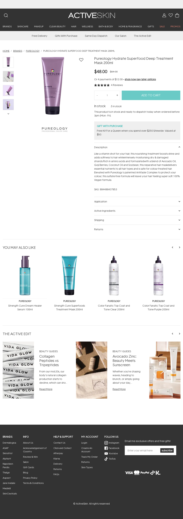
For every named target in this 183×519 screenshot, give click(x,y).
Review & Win (30, 456)
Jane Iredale (9, 483)
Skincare (22, 26)
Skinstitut (8, 453)
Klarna (56, 458)
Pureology (25, 301)
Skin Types (87, 467)
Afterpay (58, 453)
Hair (73, 26)
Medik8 (7, 488)
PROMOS (175, 26)
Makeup (38, 26)
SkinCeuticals (10, 493)
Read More (45, 389)
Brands (7, 26)
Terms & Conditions (33, 483)
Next (8, 113)
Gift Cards (28, 467)
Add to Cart (151, 95)
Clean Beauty (57, 26)
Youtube (113, 453)
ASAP (5, 448)
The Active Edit (142, 35)
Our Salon (120, 35)
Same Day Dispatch (96, 35)
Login (84, 442)
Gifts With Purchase (66, 35)
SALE (162, 26)
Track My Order (89, 456)
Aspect (7, 477)
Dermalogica (9, 442)
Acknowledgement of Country (35, 449)
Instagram (114, 442)
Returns (57, 469)
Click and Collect (62, 448)
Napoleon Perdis (8, 465)
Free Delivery (39, 35)
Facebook (114, 448)
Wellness (87, 26)
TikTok (112, 458)
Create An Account (86, 449)
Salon (26, 462)
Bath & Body (106, 26)
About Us (28, 442)
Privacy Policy (30, 477)
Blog (25, 472)
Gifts (151, 26)
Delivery (57, 463)
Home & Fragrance (130, 26)
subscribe (167, 450)
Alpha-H (7, 458)
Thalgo (6, 472)
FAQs (56, 474)
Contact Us (59, 442)
